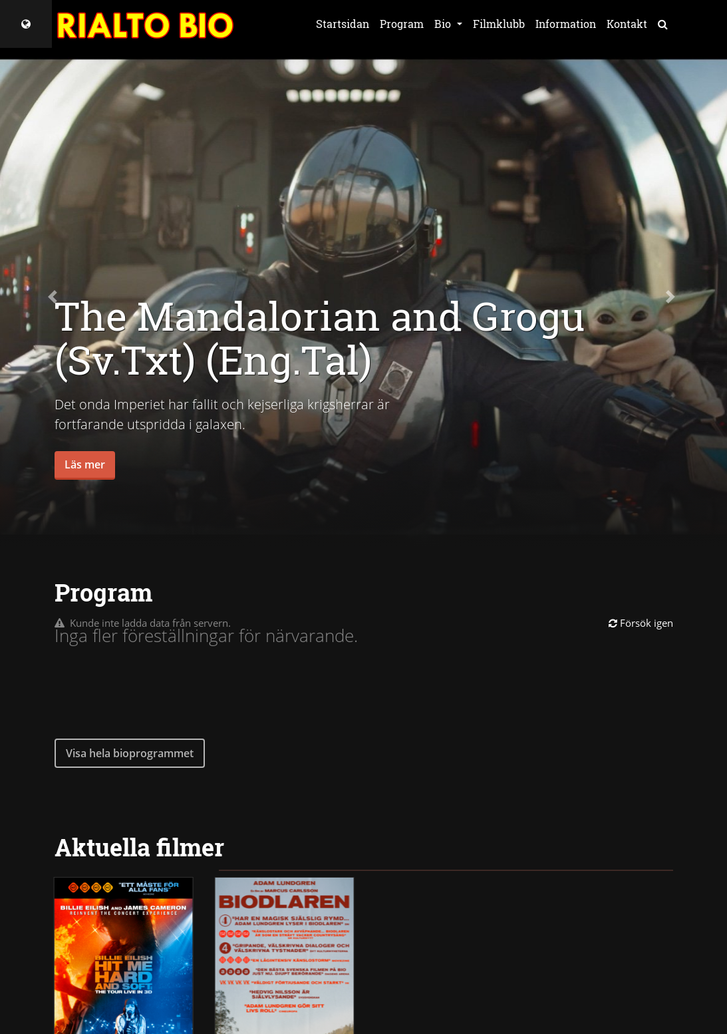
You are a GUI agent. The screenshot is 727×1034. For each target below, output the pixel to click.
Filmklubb (499, 24)
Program (402, 24)
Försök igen (641, 622)
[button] (54, 296)
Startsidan (342, 24)
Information (565, 24)
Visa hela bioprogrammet (130, 753)
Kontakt (627, 24)
